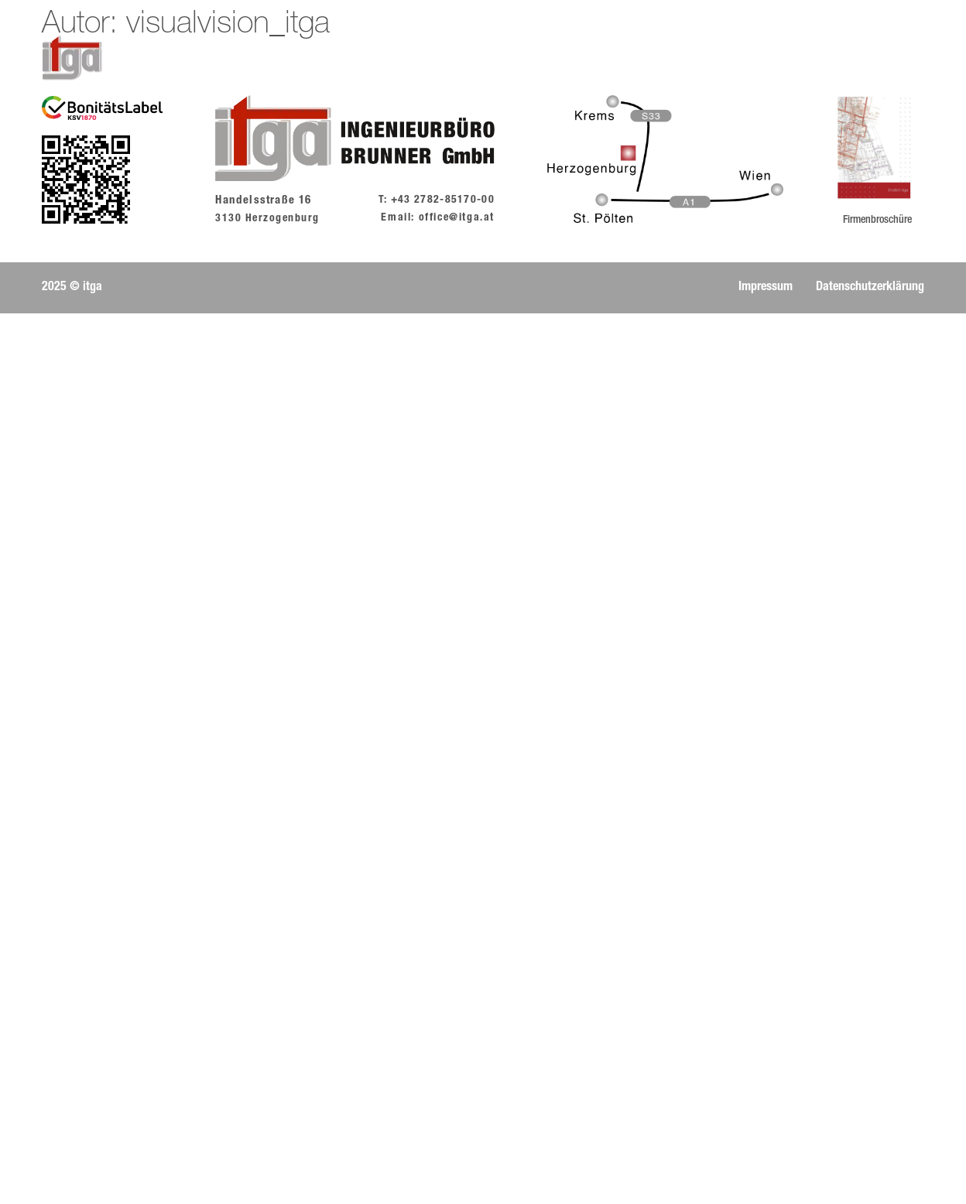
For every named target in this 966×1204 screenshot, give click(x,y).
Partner (760, 58)
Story (393, 58)
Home (243, 58)
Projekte (681, 58)
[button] (72, 288)
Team (453, 58)
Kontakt (835, 58)
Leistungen (590, 58)
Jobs (512, 58)
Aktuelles (319, 58)
